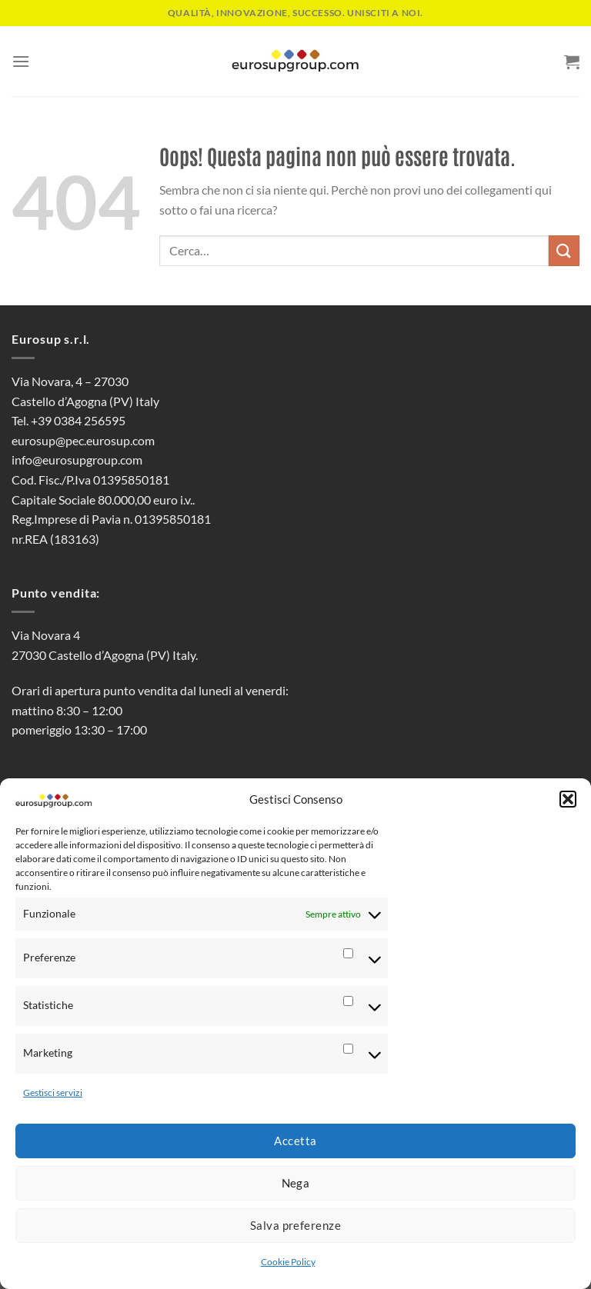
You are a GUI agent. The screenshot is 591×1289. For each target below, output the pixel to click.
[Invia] (564, 250)
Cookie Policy (288, 1261)
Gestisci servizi (52, 1092)
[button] (568, 799)
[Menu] (21, 61)
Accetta (295, 1140)
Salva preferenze (295, 1225)
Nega (296, 1183)
